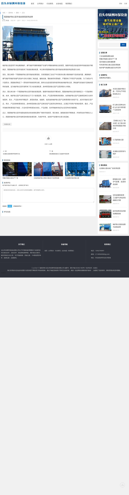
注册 (125, 3)
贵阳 (17, 13)
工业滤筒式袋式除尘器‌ (72, 178)
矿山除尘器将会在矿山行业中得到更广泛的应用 (119, 107)
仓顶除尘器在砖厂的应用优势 (109, 168)
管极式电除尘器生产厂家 (10, 178)
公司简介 (40, 3)
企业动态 (59, 3)
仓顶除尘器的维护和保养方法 (11, 154)
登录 (10, 208)
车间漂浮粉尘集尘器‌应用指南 (109, 65)
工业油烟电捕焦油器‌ (106, 56)
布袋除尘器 (7, 124)
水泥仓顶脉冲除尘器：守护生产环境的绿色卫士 (119, 91)
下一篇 (51, 151)
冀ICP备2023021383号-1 (78, 268)
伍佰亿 (95, 268)
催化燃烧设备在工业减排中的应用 (59, 154)
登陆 (120, 3)
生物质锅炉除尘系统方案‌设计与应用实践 (46, 178)
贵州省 (10, 13)
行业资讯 (50, 3)
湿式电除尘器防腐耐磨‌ (107, 62)
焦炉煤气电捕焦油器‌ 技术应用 (110, 68)
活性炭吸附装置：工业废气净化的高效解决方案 (119, 197)
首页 (32, 3)
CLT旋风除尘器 (118, 140)
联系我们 (69, 3)
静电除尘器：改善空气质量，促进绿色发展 (119, 181)
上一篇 (5, 151)
